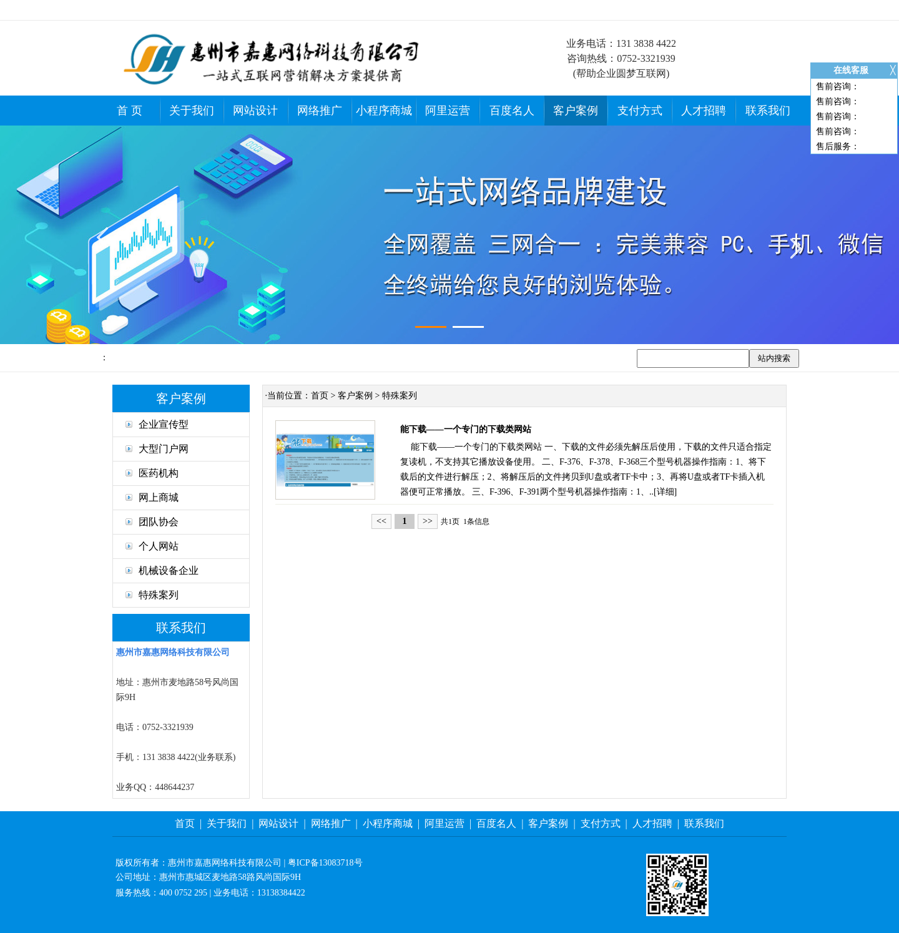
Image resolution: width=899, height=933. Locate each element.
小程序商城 (384, 110)
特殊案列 (152, 595)
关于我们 (191, 110)
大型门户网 (157, 448)
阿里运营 (447, 110)
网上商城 (152, 497)
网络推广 (319, 110)
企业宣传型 (157, 424)
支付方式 (639, 110)
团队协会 (152, 521)
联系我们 (767, 110)
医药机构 (152, 473)
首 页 (129, 110)
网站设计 (255, 110)
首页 (319, 395)
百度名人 (511, 110)
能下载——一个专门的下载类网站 (465, 429)
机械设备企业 (162, 570)
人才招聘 (703, 110)
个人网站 (152, 546)
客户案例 (575, 110)
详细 (665, 491)
